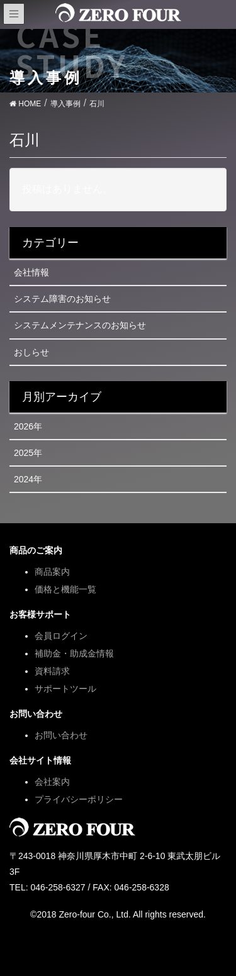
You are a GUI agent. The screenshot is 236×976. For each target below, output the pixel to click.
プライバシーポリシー (79, 799)
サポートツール (65, 689)
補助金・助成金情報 (74, 653)
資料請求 (52, 671)
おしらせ (31, 352)
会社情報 (31, 272)
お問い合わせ (61, 735)
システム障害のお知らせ (62, 299)
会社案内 (52, 782)
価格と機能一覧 (65, 589)
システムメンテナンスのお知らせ (80, 325)
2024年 (28, 479)
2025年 (28, 453)
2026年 (28, 426)
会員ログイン (61, 636)
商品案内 (52, 572)
